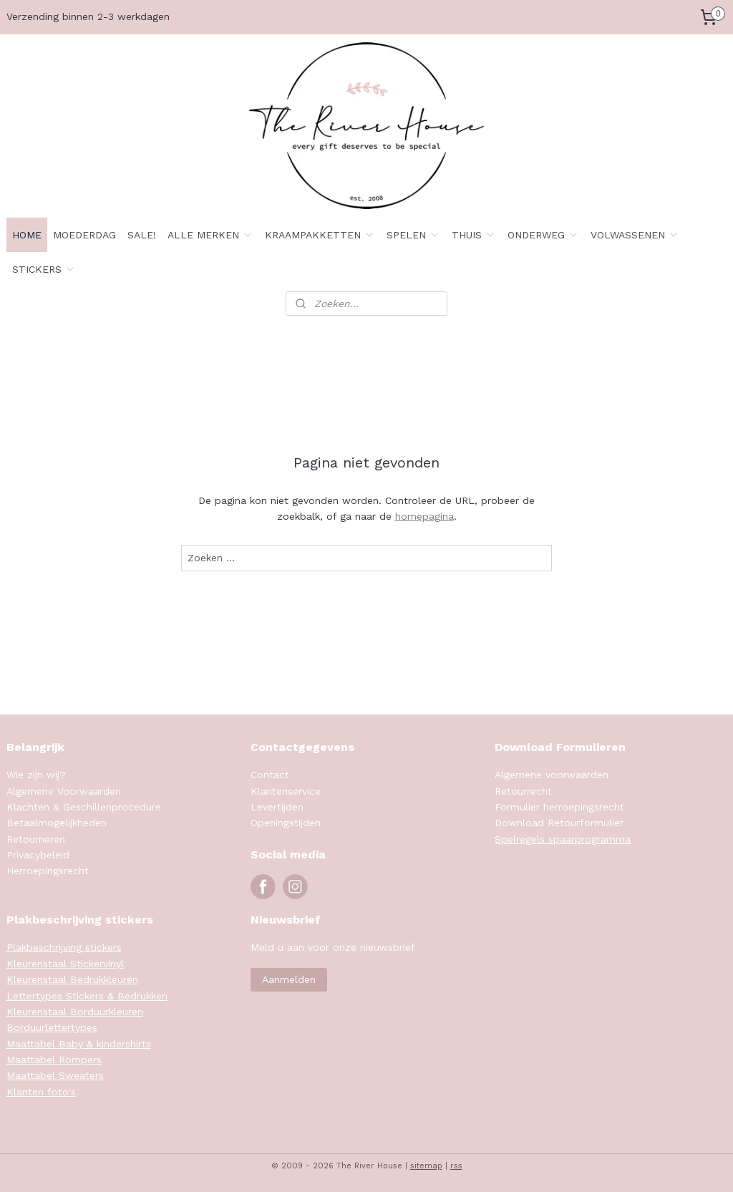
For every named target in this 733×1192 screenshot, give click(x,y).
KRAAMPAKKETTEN (320, 235)
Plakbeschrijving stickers (64, 947)
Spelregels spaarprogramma (563, 839)
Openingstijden (286, 822)
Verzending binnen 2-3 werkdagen (88, 16)
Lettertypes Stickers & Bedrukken (87, 996)
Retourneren (35, 839)
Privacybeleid (37, 855)
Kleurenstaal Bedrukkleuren (72, 979)
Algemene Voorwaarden (63, 791)
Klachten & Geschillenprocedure (83, 807)
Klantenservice (286, 791)
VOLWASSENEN (635, 235)
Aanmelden (289, 979)
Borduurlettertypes (51, 1027)
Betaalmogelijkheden (56, 822)
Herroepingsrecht (47, 870)
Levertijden (277, 807)
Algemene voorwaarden (551, 774)
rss (456, 1166)
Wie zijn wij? (36, 774)
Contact (270, 774)
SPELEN (413, 235)
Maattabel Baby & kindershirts (78, 1044)
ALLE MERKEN (210, 235)
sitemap (426, 1166)
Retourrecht (523, 791)
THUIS (474, 235)
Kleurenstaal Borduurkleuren (74, 1011)
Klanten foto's (41, 1091)
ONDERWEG (543, 235)
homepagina (424, 516)
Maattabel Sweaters (55, 1075)
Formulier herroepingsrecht (559, 807)
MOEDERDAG (84, 235)
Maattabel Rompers (54, 1059)
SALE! (141, 235)
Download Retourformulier (559, 822)
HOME (27, 235)
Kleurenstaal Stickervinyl (65, 963)
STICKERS (44, 269)
